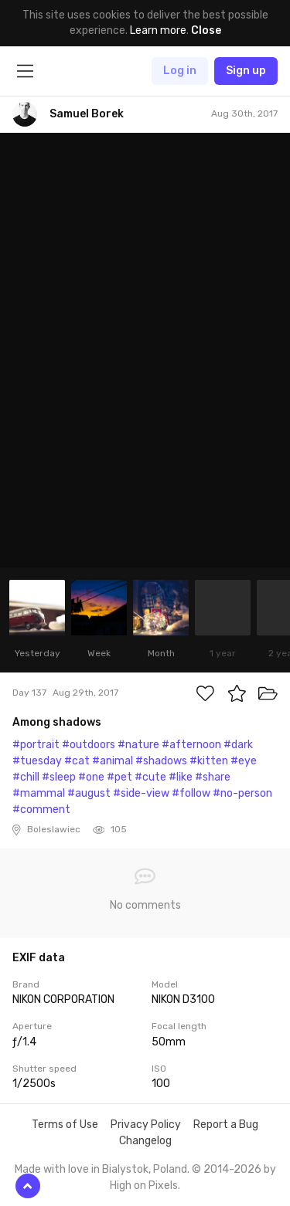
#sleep (59, 777)
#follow (191, 793)
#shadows (161, 760)
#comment (41, 809)
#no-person (242, 793)
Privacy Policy (146, 1124)
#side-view (141, 793)
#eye (243, 760)
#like (181, 777)
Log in (179, 70)
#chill (25, 777)
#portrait (36, 744)
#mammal (38, 793)
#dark (238, 744)
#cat (77, 760)
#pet (119, 777)
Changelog (145, 1140)
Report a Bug (225, 1124)
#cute (150, 777)
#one (91, 777)
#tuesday (37, 760)
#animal (112, 760)
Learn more (158, 30)
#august (89, 793)
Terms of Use (65, 1124)
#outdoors (88, 744)
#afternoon (191, 744)
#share (212, 777)
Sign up (246, 70)
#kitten (208, 760)
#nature (138, 744)
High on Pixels (144, 1185)
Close (206, 30)
